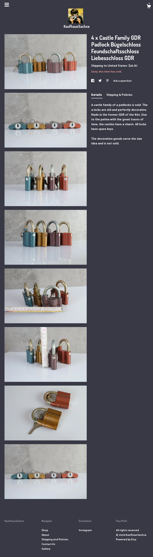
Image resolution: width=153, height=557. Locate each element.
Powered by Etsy (126, 539)
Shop (45, 530)
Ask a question (122, 80)
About (45, 534)
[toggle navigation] (6, 5)
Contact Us (48, 544)
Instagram (85, 530)
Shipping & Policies (119, 94)
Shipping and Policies (55, 539)
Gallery (46, 548)
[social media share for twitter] (100, 80)
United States (117, 65)
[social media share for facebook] (93, 80)
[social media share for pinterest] (108, 80)
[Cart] (149, 6)
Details (97, 94)
